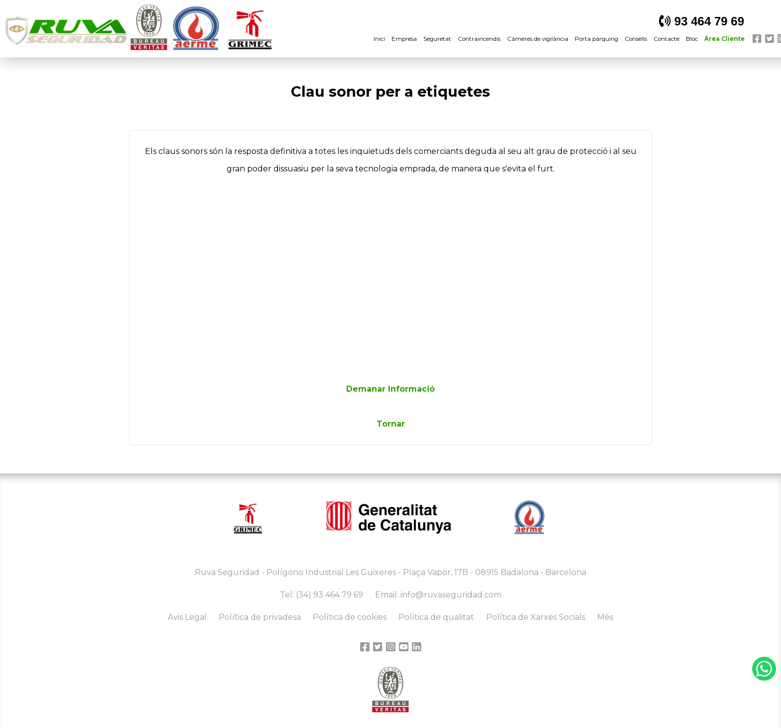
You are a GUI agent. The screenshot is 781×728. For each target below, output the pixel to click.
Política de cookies (350, 617)
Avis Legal (187, 617)
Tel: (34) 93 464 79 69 (321, 594)
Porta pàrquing (596, 38)
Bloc (692, 38)
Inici (379, 38)
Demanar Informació (390, 389)
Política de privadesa (260, 617)
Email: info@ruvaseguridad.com (438, 594)
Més (605, 617)
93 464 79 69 (701, 21)
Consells (636, 38)
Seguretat (437, 38)
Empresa (404, 38)
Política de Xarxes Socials (535, 617)
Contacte (666, 38)
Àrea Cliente (724, 38)
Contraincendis (479, 38)
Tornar (391, 424)
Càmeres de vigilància (537, 38)
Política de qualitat (436, 617)
